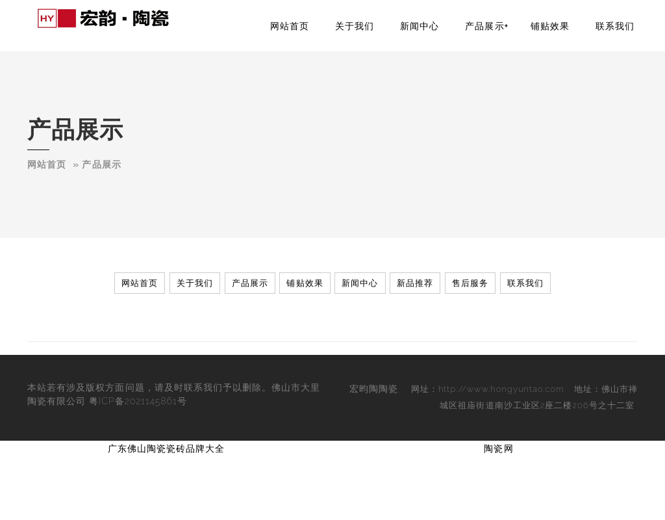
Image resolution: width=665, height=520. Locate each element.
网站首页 (289, 26)
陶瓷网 (498, 448)
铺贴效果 (550, 26)
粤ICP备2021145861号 (138, 401)
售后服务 (470, 283)
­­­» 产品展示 (97, 164)
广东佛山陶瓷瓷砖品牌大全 (166, 448)
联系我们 (615, 26)
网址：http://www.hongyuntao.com (487, 389)
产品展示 (484, 26)
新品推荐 (415, 283)
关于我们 (354, 26)
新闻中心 (419, 26)
